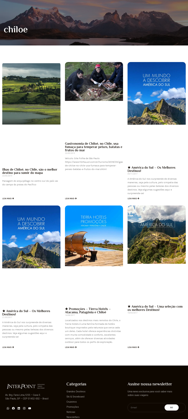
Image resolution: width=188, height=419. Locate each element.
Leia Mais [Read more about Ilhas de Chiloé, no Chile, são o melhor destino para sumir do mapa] (7, 198)
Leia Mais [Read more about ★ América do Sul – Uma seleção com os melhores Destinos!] (132, 347)
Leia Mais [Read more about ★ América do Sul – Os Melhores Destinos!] (132, 198)
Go (171, 407)
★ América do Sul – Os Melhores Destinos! (151, 169)
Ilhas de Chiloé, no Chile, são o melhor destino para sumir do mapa (29, 171)
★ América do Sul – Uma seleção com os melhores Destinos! (155, 308)
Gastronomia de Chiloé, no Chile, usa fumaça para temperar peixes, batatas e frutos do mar (93, 147)
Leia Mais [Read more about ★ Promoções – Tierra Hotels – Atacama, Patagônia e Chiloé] (70, 347)
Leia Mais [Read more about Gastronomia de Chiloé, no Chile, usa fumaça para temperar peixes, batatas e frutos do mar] (70, 198)
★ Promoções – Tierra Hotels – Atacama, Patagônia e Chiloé (88, 311)
